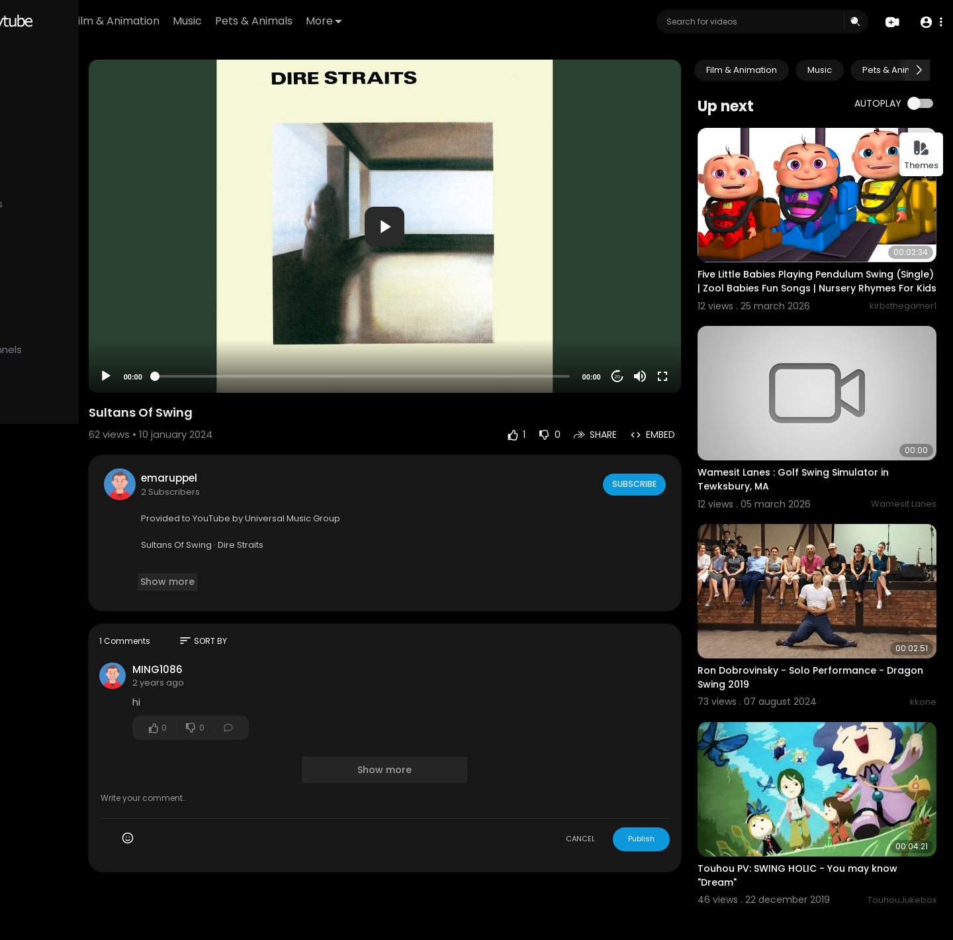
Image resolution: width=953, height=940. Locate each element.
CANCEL (612, 797)
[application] (454, 205)
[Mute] (671, 334)
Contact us (84, 529)
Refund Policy (45, 497)
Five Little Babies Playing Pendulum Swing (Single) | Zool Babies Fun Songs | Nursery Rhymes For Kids (828, 270)
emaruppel (276, 436)
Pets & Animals (387, 20)
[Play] (212, 334)
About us (35, 529)
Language (96, 544)
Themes (921, 155)
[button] (928, 22)
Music (320, 20)
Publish (673, 797)
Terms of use (45, 513)
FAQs (91, 497)
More (457, 20)
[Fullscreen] (694, 334)
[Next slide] (919, 70)
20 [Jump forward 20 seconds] (650, 334)
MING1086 (264, 628)
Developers (42, 544)
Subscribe (665, 442)
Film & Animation (249, 20)
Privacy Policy (109, 513)
